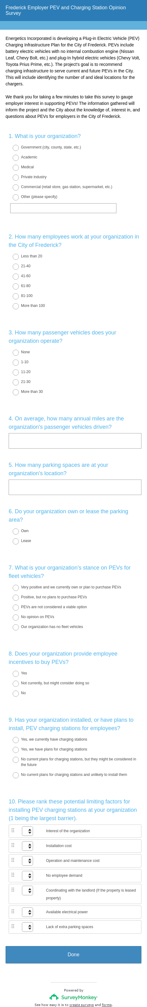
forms (107, 965)
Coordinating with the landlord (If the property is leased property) (91, 855)
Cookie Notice (81, 983)
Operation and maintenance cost (72, 822)
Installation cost (59, 807)
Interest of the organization (68, 792)
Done (73, 915)
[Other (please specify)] (63, 208)
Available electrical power (67, 873)
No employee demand (64, 836)
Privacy (60, 983)
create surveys (81, 965)
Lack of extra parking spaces (69, 888)
